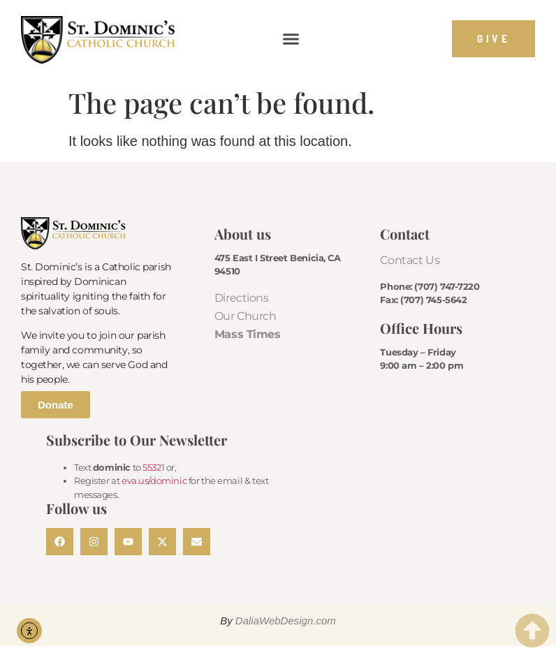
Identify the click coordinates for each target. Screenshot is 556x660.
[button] (291, 39)
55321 (153, 467)
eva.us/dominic (154, 480)
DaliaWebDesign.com (285, 620)
